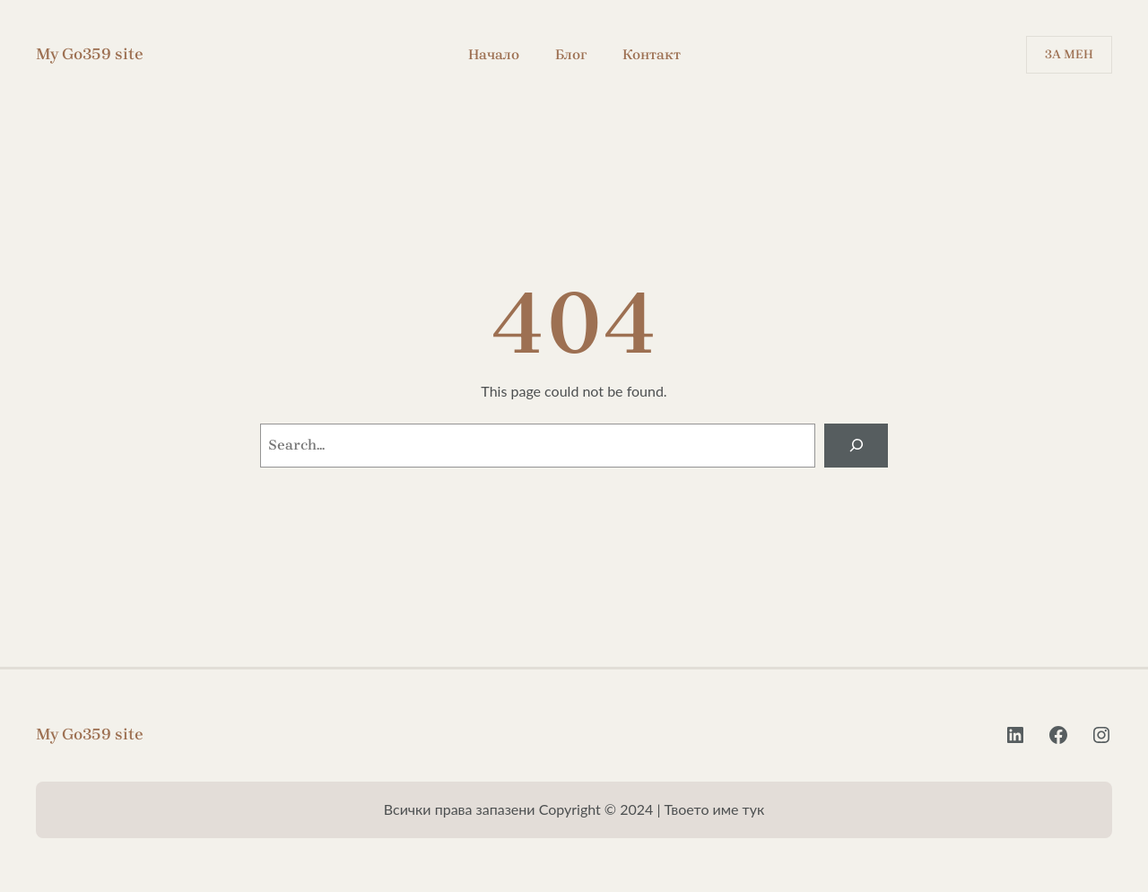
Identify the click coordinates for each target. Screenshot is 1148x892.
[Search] (856, 446)
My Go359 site (90, 54)
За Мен (1069, 54)
